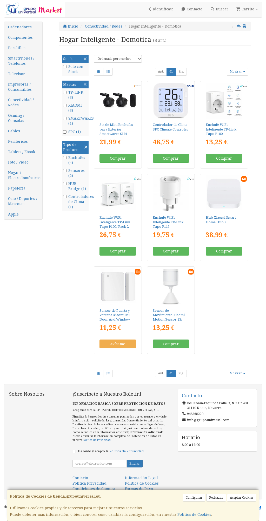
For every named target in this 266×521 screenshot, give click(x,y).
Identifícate (160, 9)
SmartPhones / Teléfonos (21, 61)
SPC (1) (72, 132)
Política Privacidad (89, 483)
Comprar (118, 158)
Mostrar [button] (237, 71)
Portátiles (16, 48)
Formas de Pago (139, 489)
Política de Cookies (194, 514)
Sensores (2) (74, 173)
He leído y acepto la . (111, 451)
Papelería (16, 188)
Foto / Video (18, 162)
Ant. (161, 71)
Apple (13, 214)
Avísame (117, 344)
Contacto (192, 9)
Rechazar (216, 497)
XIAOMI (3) (72, 108)
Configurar (194, 497)
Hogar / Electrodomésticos (24, 175)
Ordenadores (20, 27)
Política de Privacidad (97, 440)
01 (171, 71)
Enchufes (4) (74, 160)
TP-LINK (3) (73, 95)
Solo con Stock (73, 69)
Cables (14, 131)
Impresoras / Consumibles (20, 87)
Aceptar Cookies (241, 497)
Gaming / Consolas (16, 118)
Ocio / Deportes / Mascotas (22, 201)
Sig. (181, 71)
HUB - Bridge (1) (74, 186)
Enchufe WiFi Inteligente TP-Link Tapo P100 (221, 129)
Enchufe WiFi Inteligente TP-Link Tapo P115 (168, 222)
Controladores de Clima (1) (75, 201)
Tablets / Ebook (21, 152)
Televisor (16, 74)
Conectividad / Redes (21, 102)
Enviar (134, 463)
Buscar (219, 9)
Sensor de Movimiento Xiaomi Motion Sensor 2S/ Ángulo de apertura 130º (169, 319)
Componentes (20, 37)
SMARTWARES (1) (75, 121)
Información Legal (141, 478)
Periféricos (18, 141)
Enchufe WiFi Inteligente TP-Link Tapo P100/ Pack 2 (114, 222)
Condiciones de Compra (93, 489)
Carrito (247, 9)
